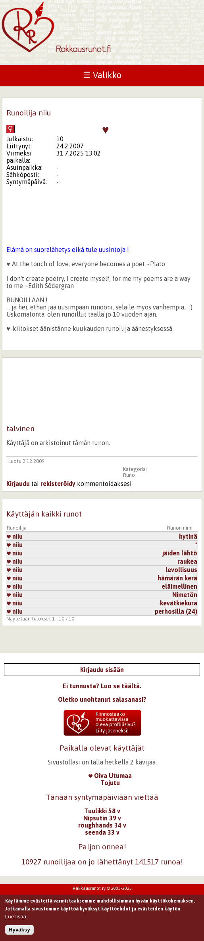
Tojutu (110, 782)
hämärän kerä (177, 578)
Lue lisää (15, 919)
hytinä (188, 536)
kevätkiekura (178, 603)
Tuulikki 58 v (102, 810)
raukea (187, 561)
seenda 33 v (102, 832)
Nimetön (184, 594)
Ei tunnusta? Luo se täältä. (102, 685)
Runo (129, 475)
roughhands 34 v (102, 825)
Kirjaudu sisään (102, 669)
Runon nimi (179, 528)
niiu (15, 536)
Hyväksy (19, 932)
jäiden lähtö (179, 553)
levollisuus (181, 569)
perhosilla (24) (176, 611)
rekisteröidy (57, 483)
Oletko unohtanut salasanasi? (102, 699)
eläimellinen (179, 586)
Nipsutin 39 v (102, 818)
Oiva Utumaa (110, 775)
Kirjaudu (18, 483)
